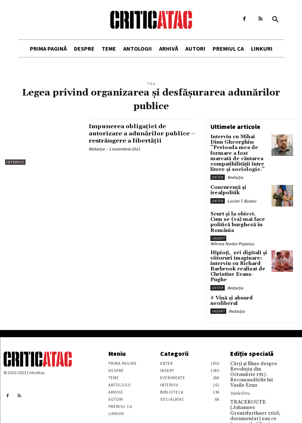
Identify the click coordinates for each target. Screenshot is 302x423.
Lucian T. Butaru (241, 190)
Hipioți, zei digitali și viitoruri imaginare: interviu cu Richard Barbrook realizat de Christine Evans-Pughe (236, 246)
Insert (218, 222)
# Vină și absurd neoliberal (228, 276)
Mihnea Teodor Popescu (232, 227)
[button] (275, 19)
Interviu (15, 162)
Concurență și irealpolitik (226, 181)
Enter (217, 168)
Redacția (96, 156)
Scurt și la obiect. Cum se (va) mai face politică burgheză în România (238, 210)
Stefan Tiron (241, 410)
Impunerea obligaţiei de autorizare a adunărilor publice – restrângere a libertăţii (131, 137)
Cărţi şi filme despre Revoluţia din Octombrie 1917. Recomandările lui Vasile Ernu (255, 346)
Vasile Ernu (240, 360)
